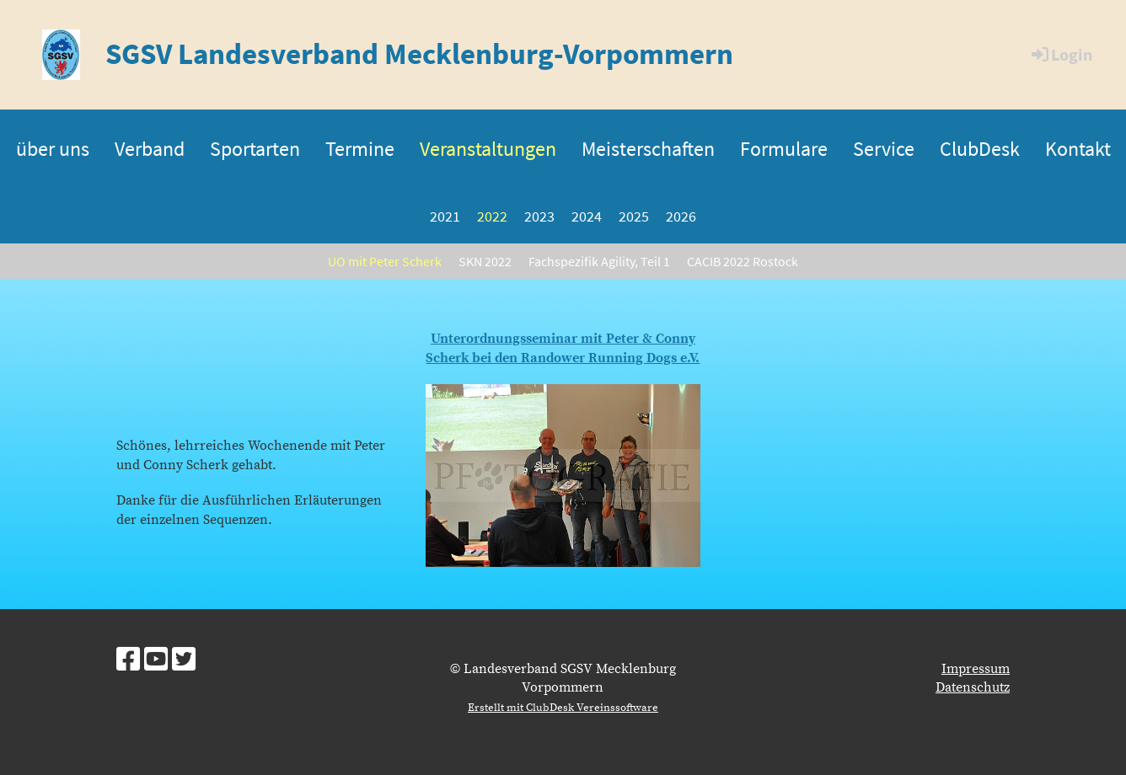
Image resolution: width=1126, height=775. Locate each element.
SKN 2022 (485, 261)
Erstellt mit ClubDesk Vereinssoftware (563, 707)
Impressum (975, 668)
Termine (359, 149)
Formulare (784, 149)
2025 (634, 216)
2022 (492, 216)
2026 (681, 216)
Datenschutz (973, 687)
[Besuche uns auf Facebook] (128, 661)
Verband (150, 149)
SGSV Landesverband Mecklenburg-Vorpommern (419, 53)
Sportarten (255, 149)
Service (883, 149)
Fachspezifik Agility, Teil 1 (599, 261)
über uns (52, 149)
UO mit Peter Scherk (385, 261)
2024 (586, 216)
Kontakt (1078, 149)
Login (1060, 54)
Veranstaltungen (488, 149)
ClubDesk (980, 149)
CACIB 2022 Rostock (742, 261)
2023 (539, 216)
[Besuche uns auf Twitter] (184, 661)
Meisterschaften (648, 149)
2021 (445, 216)
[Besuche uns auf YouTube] (156, 661)
